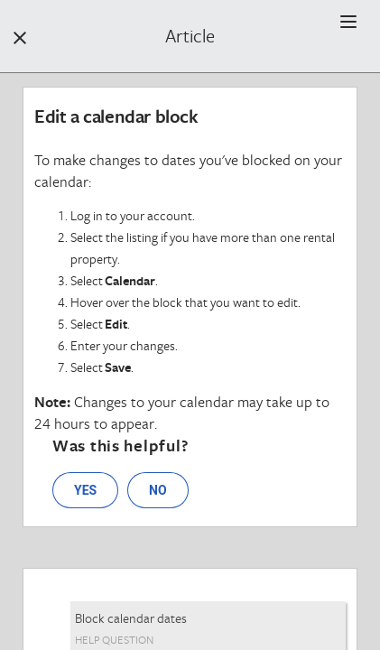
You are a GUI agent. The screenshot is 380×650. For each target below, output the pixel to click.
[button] (348, 22)
